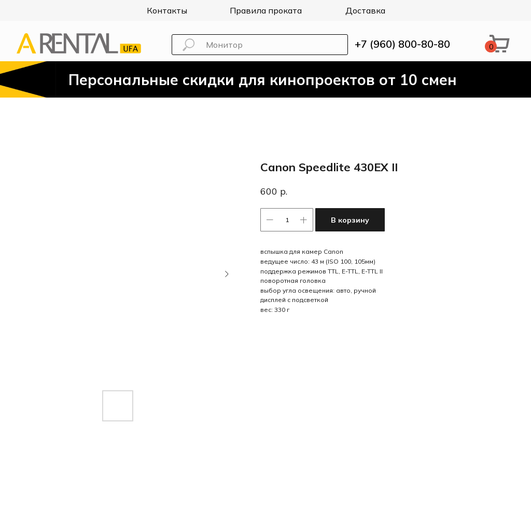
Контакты (167, 10)
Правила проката (266, 10)
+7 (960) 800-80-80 (402, 43)
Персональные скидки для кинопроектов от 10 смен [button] (262, 80)
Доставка (365, 10)
